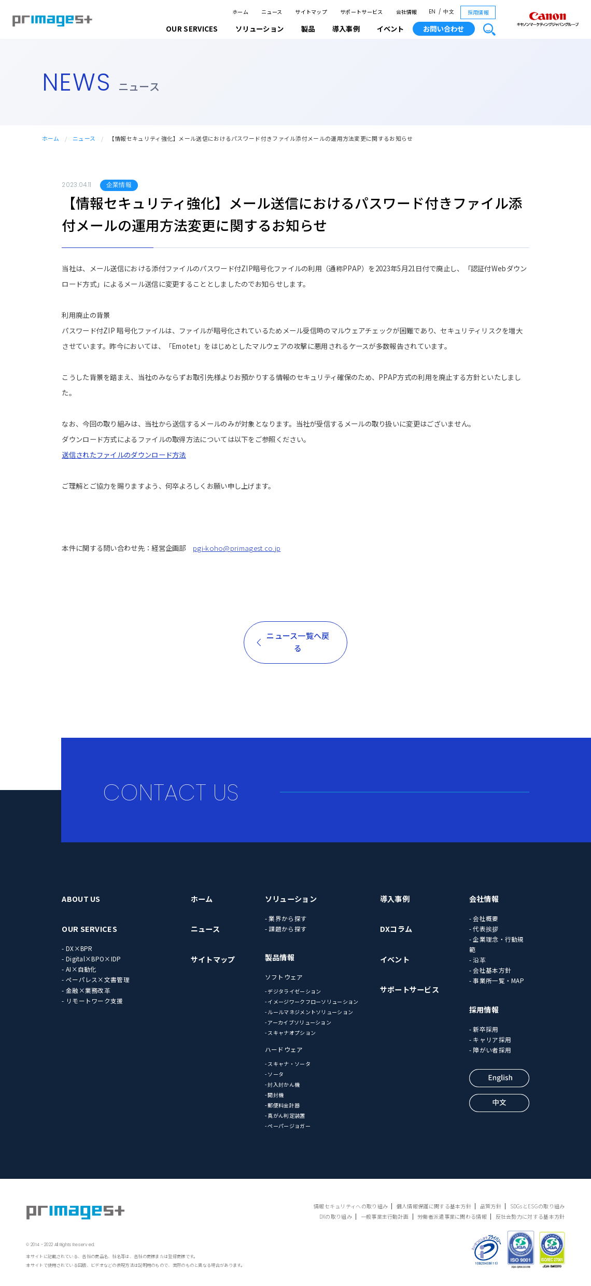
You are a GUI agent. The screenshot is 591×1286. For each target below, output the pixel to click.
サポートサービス (361, 12)
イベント (390, 29)
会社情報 (406, 12)
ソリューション (291, 899)
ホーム (240, 12)
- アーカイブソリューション (298, 1022)
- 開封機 (274, 1095)
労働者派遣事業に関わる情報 (452, 1216)
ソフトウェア (284, 976)
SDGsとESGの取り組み (537, 1206)
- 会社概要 (484, 918)
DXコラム (396, 929)
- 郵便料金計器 (282, 1105)
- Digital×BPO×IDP (91, 958)
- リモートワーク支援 (92, 1000)
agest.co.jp (262, 548)
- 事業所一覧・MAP (496, 980)
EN (432, 12)
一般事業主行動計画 (385, 1216)
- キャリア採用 (490, 1039)
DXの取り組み (335, 1216)
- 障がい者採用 (490, 1049)
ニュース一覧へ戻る (297, 641)
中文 (448, 12)
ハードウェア (284, 1049)
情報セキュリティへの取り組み (351, 1206)
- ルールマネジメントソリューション (309, 1012)
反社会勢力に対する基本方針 (530, 1216)
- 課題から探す (286, 928)
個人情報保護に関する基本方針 (434, 1206)
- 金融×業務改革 (86, 990)
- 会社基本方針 (490, 970)
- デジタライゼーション (293, 991)
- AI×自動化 (79, 968)
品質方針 (490, 1206)
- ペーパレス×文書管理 (96, 979)
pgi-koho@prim (219, 548)
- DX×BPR (77, 948)
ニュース (271, 12)
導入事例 (395, 899)
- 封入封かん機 (282, 1084)
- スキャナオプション (290, 1032)
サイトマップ (311, 12)
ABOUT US (81, 899)
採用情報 (478, 12)
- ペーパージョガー (288, 1126)
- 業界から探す (286, 918)
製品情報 (279, 957)
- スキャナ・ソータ (288, 1064)
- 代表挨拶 (484, 928)
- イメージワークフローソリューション (312, 1001)
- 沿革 (477, 959)
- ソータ (274, 1074)
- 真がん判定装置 (285, 1115)
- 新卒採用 (484, 1029)
